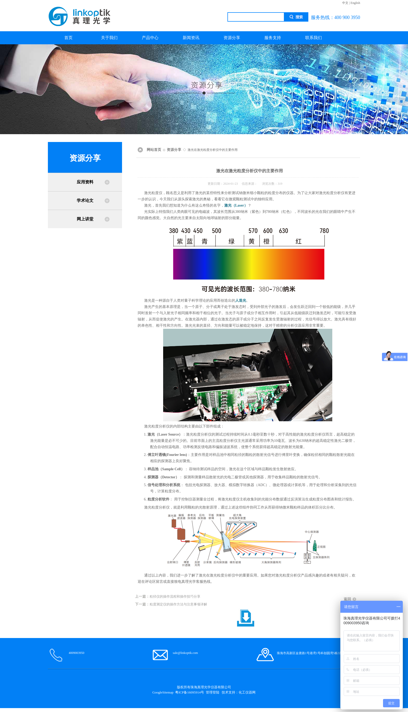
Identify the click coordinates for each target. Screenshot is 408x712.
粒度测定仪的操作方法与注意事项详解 (178, 604)
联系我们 (313, 37)
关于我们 (109, 37)
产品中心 (150, 37)
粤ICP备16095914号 (189, 692)
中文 (345, 3)
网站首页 (154, 150)
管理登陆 (212, 692)
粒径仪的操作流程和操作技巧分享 (175, 596)
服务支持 (272, 37)
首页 (68, 37)
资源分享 (232, 37)
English (355, 3)
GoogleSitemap (163, 692)
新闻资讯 (191, 37)
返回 (347, 599)
